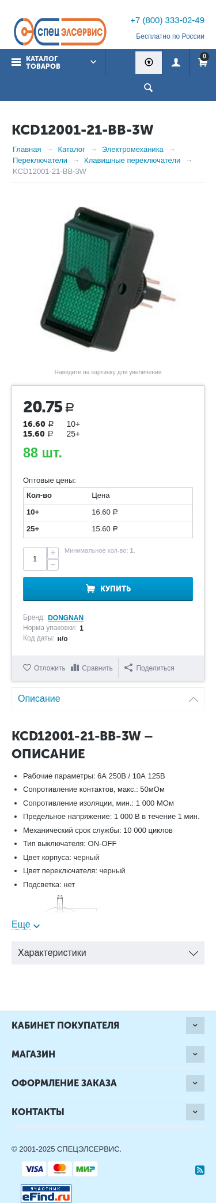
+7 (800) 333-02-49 (167, 20)
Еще (21, 924)
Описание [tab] (108, 695)
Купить (115, 588)
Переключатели (40, 160)
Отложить (50, 668)
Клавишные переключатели (132, 160)
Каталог (71, 149)
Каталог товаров (43, 62)
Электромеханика (133, 149)
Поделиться (149, 668)
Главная (27, 149)
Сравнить (97, 668)
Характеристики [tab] (108, 950)
